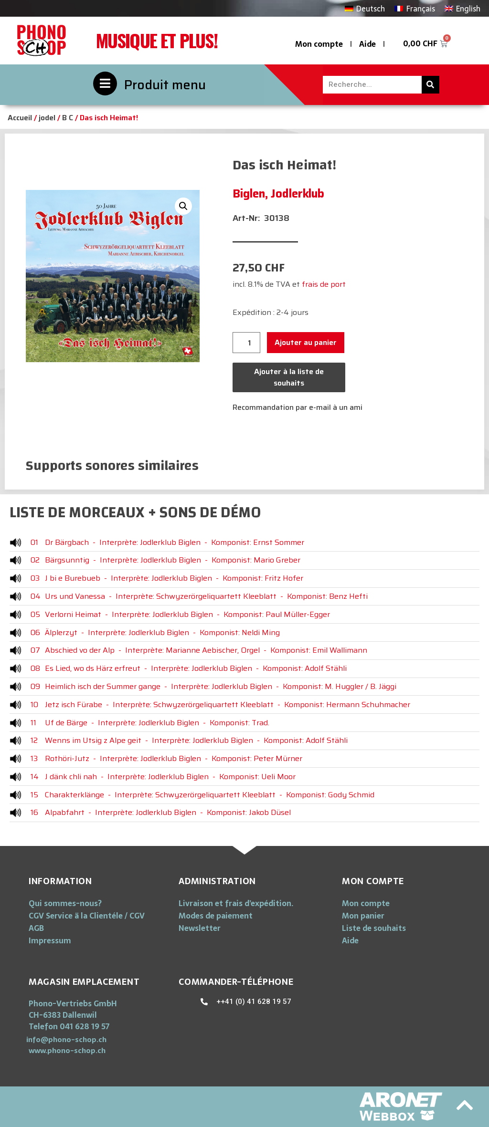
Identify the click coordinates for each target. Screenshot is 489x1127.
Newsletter (200, 928)
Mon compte (319, 44)
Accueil (20, 118)
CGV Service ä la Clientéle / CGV (87, 915)
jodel (47, 118)
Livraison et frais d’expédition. (236, 903)
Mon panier (363, 915)
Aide (367, 44)
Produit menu (165, 84)
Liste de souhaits (374, 928)
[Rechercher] (430, 85)
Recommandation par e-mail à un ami (297, 407)
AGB (36, 928)
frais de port (324, 284)
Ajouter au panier (306, 342)
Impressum (50, 940)
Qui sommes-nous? (65, 903)
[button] (66, 1039)
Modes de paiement (216, 915)
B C (67, 118)
